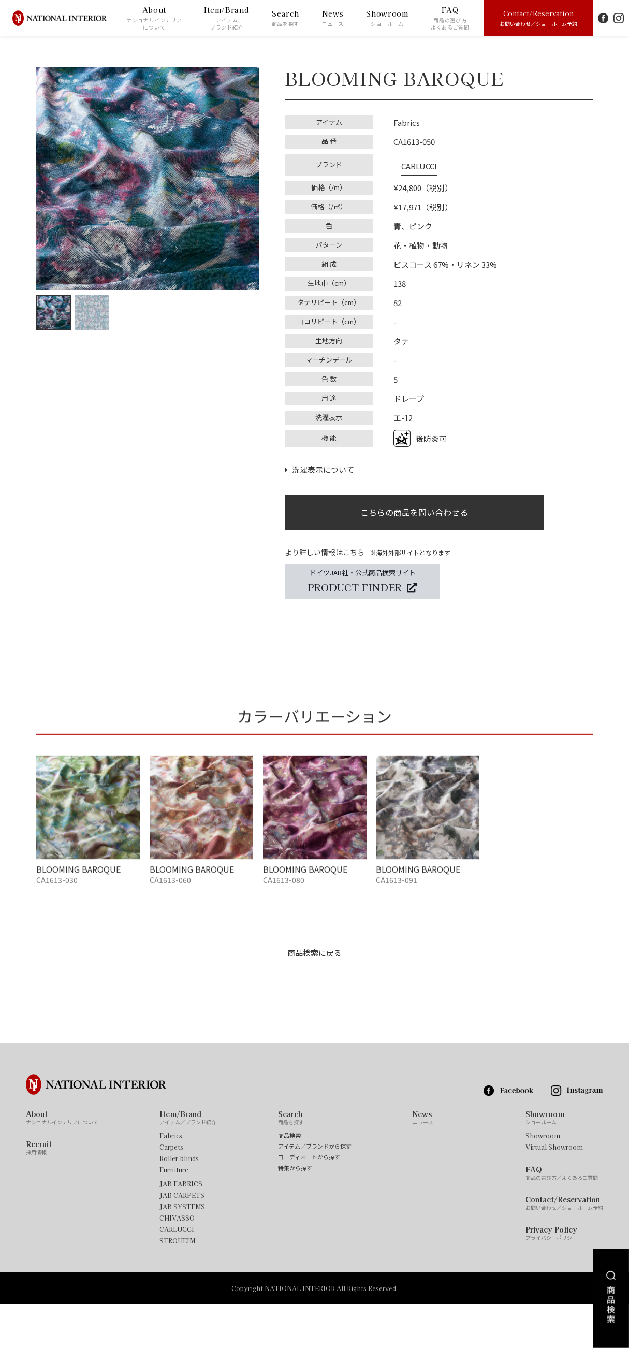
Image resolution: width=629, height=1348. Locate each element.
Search (286, 18)
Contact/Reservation (538, 17)
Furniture (173, 1213)
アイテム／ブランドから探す (315, 1190)
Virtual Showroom (554, 1190)
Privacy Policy (551, 1276)
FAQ (450, 18)
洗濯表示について (317, 461)
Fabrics (170, 1179)
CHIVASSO (177, 1261)
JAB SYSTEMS (182, 1250)
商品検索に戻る (315, 996)
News (332, 18)
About (154, 18)
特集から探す (295, 1211)
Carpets (171, 1190)
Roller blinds (179, 1202)
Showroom (387, 18)
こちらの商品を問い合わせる (414, 507)
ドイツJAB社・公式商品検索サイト (362, 582)
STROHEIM (177, 1284)
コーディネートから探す (309, 1201)
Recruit (39, 1191)
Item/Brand (226, 18)
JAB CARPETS (181, 1239)
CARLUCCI (411, 160)
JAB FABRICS (180, 1227)
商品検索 (289, 1179)
